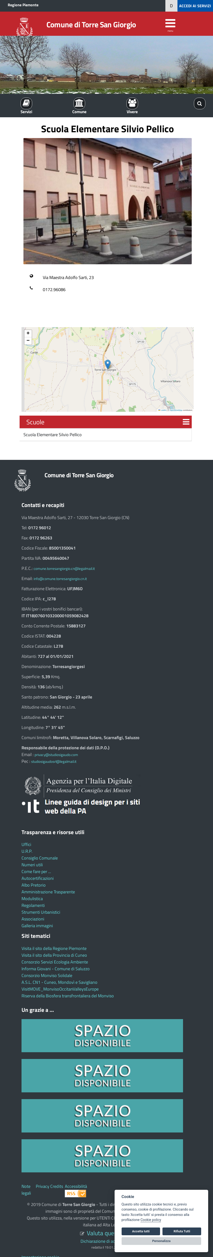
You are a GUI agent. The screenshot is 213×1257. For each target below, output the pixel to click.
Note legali (26, 1189)
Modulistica (32, 898)
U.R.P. (27, 851)
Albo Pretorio (34, 885)
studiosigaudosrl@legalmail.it (53, 761)
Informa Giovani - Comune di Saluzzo (56, 968)
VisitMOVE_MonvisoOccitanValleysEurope (60, 989)
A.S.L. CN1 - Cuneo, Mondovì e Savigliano (59, 982)
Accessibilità (76, 1186)
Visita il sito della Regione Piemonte (54, 948)
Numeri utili (32, 864)
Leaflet (162, 410)
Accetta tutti (141, 1231)
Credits (56, 1186)
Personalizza (161, 1241)
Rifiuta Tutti (182, 1231)
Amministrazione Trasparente (48, 892)
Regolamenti (33, 905)
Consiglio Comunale (40, 858)
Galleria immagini (37, 925)
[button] (108, 364)
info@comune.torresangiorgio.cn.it (60, 578)
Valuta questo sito (110, 1233)
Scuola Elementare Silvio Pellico (52, 434)
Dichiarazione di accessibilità (106, 1241)
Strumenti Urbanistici (41, 912)
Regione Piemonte (23, 5)
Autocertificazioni (38, 878)
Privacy (42, 1186)
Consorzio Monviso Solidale (47, 975)
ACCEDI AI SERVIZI (195, 6)
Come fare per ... (36, 871)
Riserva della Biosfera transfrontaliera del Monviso (68, 995)
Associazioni (33, 919)
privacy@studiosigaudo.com (56, 754)
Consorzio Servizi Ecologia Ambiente (55, 962)
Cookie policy (150, 1220)
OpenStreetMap (175, 410)
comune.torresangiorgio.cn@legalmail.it (64, 568)
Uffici (26, 844)
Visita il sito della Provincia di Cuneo (54, 955)
